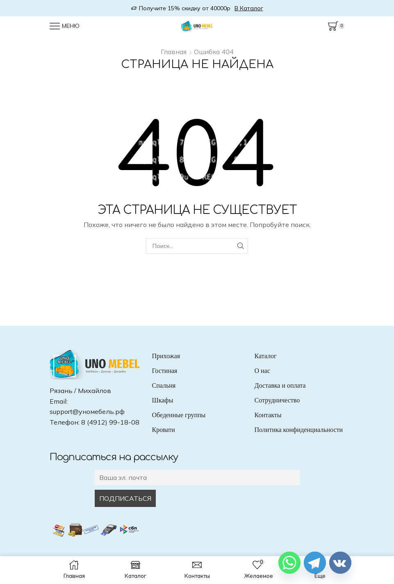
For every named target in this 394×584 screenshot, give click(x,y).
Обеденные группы (179, 414)
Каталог (266, 355)
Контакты (268, 414)
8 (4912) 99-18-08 (110, 422)
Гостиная (165, 370)
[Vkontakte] (340, 563)
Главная (174, 52)
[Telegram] (315, 563)
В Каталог (249, 8)
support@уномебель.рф (87, 411)
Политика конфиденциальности (299, 429)
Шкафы (162, 400)
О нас (262, 370)
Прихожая (166, 355)
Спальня (164, 385)
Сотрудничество (277, 400)
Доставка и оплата (280, 385)
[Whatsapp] (289, 563)
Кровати (163, 429)
